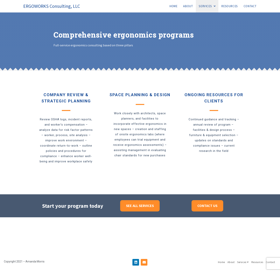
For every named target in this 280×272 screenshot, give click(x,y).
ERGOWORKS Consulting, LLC (51, 6)
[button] (140, 205)
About (231, 262)
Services (243, 262)
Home (221, 262)
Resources (257, 262)
